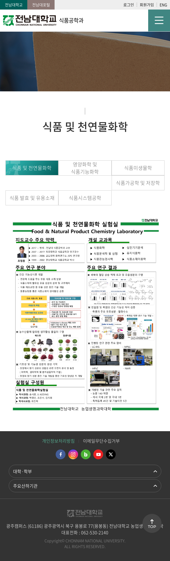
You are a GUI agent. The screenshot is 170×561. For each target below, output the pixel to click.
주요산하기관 (25, 485)
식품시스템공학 (85, 198)
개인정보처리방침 (58, 440)
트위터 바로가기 (111, 454)
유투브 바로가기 (98, 454)
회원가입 (147, 5)
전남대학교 (14, 4)
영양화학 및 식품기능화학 (85, 168)
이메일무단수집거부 (101, 440)
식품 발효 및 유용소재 (32, 198)
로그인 (128, 5)
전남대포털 (41, 4)
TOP (152, 526)
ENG (163, 5)
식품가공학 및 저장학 (138, 183)
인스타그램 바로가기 (73, 454)
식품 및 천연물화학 (32, 168)
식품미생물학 (138, 168)
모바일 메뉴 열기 (159, 20)
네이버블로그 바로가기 (86, 454)
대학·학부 (22, 471)
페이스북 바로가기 (60, 454)
